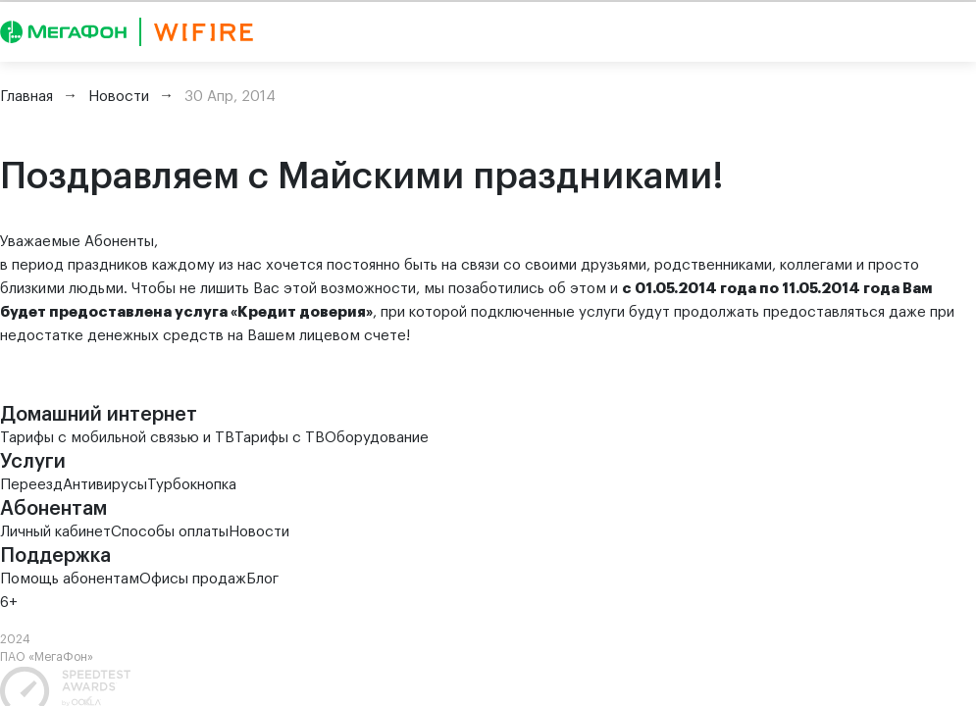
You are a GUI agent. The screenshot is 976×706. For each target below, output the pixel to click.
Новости (259, 532)
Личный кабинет (55, 532)
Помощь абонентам (69, 579)
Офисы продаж (192, 579)
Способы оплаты (170, 532)
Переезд (31, 485)
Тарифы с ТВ (279, 437)
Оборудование (377, 437)
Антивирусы (105, 485)
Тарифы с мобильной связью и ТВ (117, 437)
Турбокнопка (191, 485)
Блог (262, 579)
